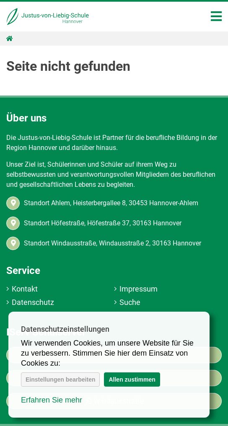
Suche (129, 302)
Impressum (138, 289)
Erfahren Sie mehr (51, 400)
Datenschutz (33, 302)
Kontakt (25, 289)
